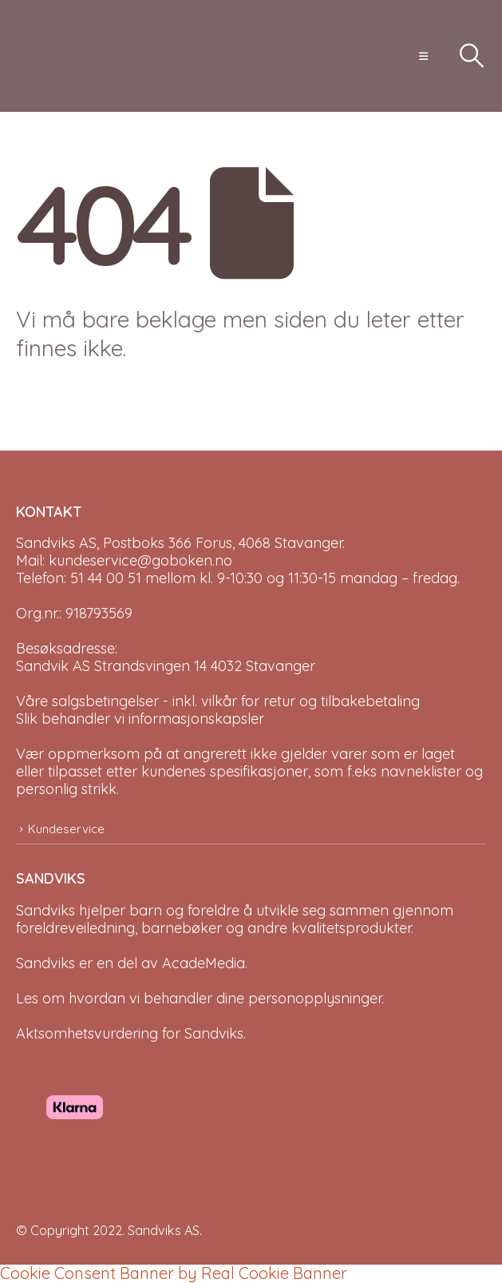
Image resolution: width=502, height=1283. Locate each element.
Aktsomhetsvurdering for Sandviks (129, 1033)
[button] (423, 56)
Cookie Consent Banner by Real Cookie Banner (173, 1273)
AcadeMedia (203, 963)
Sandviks (45, 910)
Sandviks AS (164, 1230)
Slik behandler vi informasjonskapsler (140, 718)
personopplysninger (314, 998)
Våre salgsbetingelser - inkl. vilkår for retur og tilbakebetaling (218, 701)
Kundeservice (66, 828)
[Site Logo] (56, 56)
